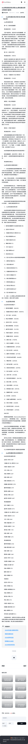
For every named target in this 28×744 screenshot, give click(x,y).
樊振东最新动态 (9, 634)
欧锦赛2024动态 (9, 641)
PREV (3, 666)
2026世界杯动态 (9, 637)
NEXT (25, 666)
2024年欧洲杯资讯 (10, 645)
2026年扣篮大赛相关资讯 (11, 630)
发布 (22, 723)
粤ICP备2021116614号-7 (18, 738)
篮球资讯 (22, 12)
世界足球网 (5, 12)
